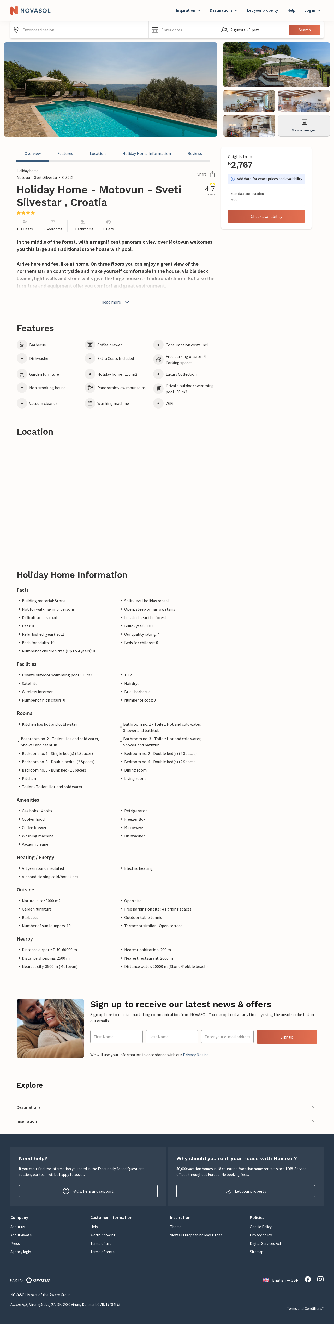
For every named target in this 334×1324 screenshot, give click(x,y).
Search (305, 29)
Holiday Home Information (146, 153)
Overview (33, 153)
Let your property (262, 10)
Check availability (266, 216)
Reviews (195, 153)
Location (98, 153)
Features (65, 153)
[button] (183, 29)
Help (291, 10)
